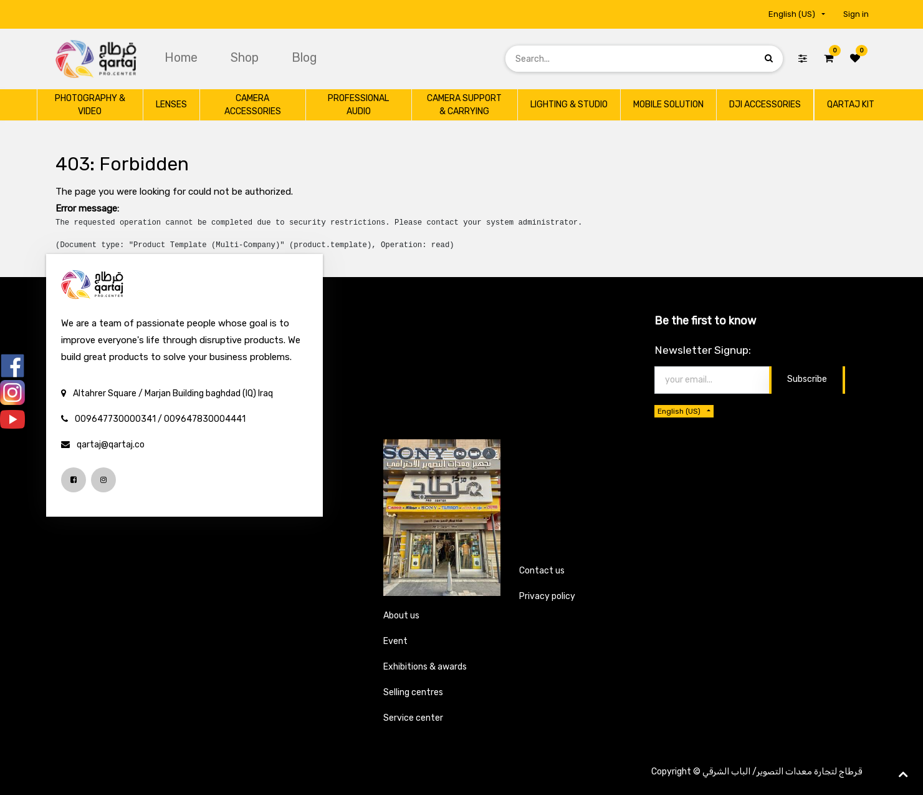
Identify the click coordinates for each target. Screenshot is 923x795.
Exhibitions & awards (425, 666)
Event (395, 641)
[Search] (769, 58)
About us (401, 615)
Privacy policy (547, 596)
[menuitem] (183, 57)
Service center (413, 718)
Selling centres (413, 692)
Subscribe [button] (807, 379)
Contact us (542, 570)
